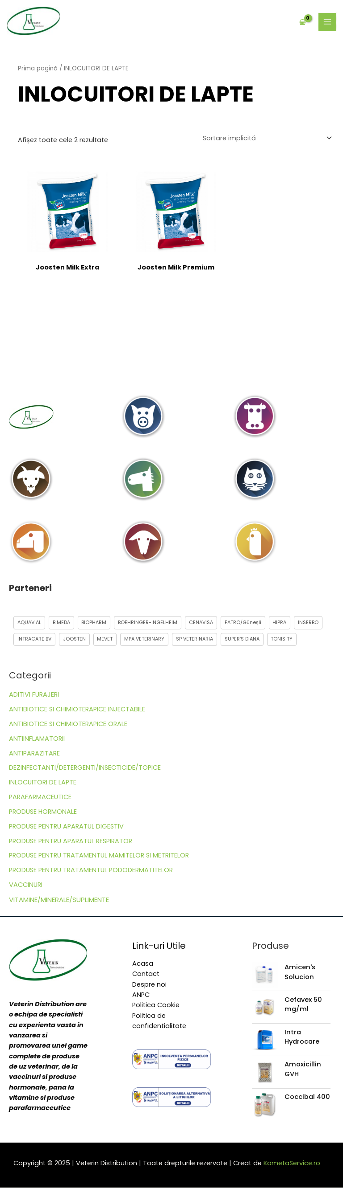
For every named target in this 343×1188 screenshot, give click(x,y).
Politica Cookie (156, 1005)
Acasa (142, 963)
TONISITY (282, 639)
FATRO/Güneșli (243, 622)
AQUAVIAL (29, 622)
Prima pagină (38, 68)
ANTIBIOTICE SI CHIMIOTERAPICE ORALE (68, 723)
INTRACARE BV (34, 639)
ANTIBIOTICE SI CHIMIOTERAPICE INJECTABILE (77, 709)
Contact (145, 974)
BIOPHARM (94, 622)
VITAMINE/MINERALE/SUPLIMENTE (59, 899)
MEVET (105, 639)
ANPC (141, 994)
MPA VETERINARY (145, 639)
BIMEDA (61, 622)
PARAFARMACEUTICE (40, 797)
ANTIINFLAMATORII (37, 738)
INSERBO (309, 622)
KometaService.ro (292, 1163)
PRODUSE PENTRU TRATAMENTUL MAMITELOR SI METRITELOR (99, 855)
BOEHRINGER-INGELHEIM (148, 622)
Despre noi (149, 984)
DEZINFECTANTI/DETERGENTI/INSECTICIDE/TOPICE (85, 767)
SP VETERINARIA (194, 639)
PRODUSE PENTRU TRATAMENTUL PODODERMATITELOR (91, 870)
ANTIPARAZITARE (34, 753)
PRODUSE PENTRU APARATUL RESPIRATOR (70, 841)
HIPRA (280, 622)
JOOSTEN (74, 639)
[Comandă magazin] (266, 138)
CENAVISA (201, 622)
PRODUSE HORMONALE (43, 811)
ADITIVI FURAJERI (34, 694)
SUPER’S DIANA (242, 639)
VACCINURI (25, 885)
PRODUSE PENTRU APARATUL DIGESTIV (66, 826)
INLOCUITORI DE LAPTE (42, 782)
